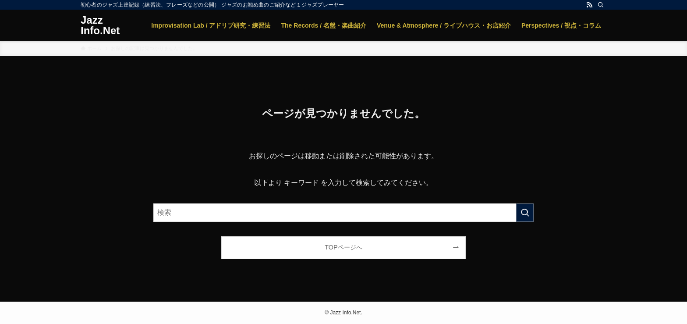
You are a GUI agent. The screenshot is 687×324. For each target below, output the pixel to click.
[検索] (600, 5)
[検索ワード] (343, 212)
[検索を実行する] (525, 212)
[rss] (589, 5)
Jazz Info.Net (100, 25)
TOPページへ (343, 247)
